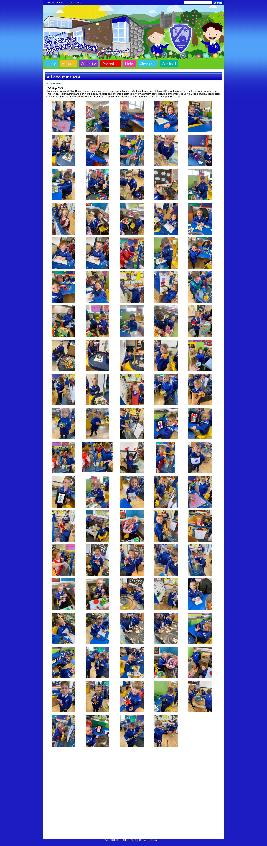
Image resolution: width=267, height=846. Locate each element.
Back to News (54, 83)
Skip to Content (54, 2)
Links (129, 63)
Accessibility (74, 2)
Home (51, 63)
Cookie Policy (94, 833)
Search (218, 2)
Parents (109, 63)
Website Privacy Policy (116, 833)
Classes (146, 63)
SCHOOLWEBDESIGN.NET (135, 840)
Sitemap (171, 833)
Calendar (89, 63)
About (67, 63)
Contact (169, 63)
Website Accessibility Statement (147, 833)
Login (155, 840)
